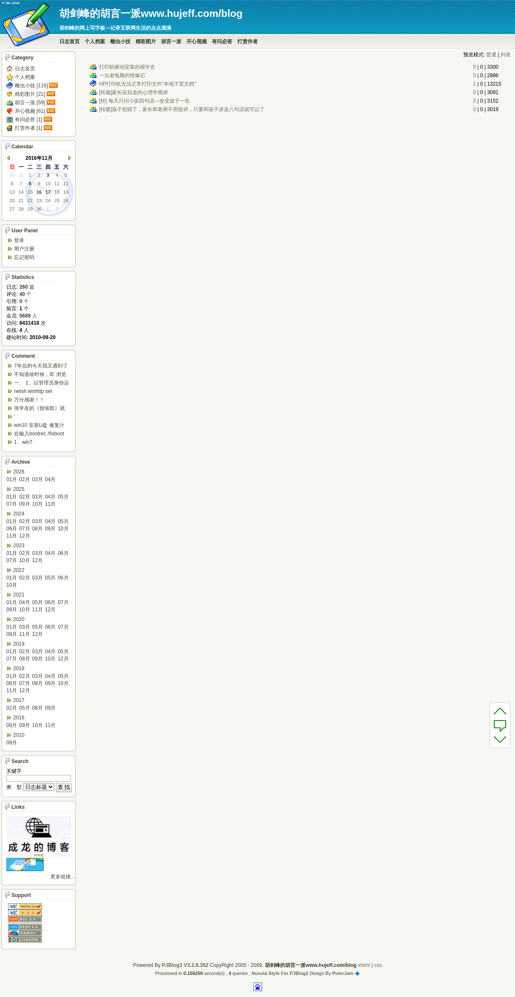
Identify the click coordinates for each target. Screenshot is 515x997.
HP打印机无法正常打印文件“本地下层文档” (147, 84)
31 (21, 175)
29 (30, 209)
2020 (19, 619)
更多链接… (63, 877)
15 (30, 192)
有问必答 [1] (28, 120)
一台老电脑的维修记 (122, 75)
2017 (19, 700)
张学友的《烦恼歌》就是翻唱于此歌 (39, 408)
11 (56, 183)
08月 (37, 529)
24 (47, 200)
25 (56, 200)
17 (47, 192)
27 (12, 209)
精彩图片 (146, 42)
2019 (19, 644)
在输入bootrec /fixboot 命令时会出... (39, 434)
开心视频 (197, 42)
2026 (19, 472)
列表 (506, 55)
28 (21, 209)
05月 (63, 497)
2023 (19, 546)
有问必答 (222, 42)
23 (39, 200)
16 (39, 192)
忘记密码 (24, 257)
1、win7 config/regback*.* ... (36, 442)
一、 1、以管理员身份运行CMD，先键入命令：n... (41, 383)
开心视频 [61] (30, 111)
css (378, 965)
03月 (37, 479)
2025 (19, 489)
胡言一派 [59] (30, 103)
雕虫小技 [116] (31, 86)
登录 (19, 240)
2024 (19, 514)
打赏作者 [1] (28, 128)
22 (30, 200)
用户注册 (24, 249)
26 (65, 200)
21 (21, 200)
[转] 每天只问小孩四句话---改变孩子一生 (144, 101)
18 (56, 192)
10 (47, 183)
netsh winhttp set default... (33, 391)
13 (12, 192)
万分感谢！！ (29, 400)
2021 (19, 595)
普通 (491, 55)
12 (65, 183)
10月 (37, 504)
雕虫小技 (120, 42)
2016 (19, 718)
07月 (11, 504)
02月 (24, 479)
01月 (11, 479)
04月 (50, 479)
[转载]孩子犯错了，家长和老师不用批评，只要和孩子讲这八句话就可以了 (182, 109)
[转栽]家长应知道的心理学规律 (133, 92)
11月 (50, 504)
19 (65, 192)
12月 (24, 536)
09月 (24, 504)
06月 (11, 529)
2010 (19, 735)
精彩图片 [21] (30, 94)
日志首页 (69, 42)
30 (12, 175)
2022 (19, 570)
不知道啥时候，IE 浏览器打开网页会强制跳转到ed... (40, 375)
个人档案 (95, 42)
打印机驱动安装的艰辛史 (127, 67)
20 (12, 200)
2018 (19, 668)
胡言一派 (171, 42)
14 (21, 192)
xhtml (364, 965)
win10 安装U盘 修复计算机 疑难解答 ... (39, 425)
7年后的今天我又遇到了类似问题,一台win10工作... (41, 366)
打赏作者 (247, 42)
